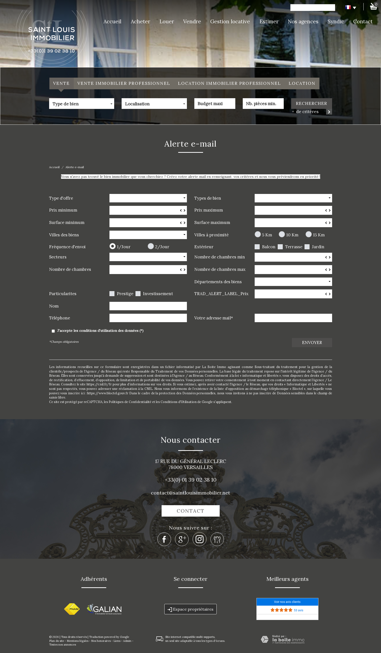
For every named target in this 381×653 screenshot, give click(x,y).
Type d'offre (61, 198)
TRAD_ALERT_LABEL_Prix (221, 293)
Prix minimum (63, 210)
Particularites (62, 293)
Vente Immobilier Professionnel (123, 83)
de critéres (305, 112)
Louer (166, 21)
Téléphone (59, 317)
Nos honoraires (101, 641)
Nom (54, 306)
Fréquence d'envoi (67, 246)
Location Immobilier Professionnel (229, 83)
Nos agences (303, 21)
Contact (363, 21)
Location (302, 83)
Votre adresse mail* (213, 317)
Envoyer (312, 342)
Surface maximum (212, 222)
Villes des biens (64, 234)
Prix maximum (208, 210)
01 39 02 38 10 (199, 479)
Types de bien (207, 198)
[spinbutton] (148, 210)
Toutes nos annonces (62, 644)
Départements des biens (218, 281)
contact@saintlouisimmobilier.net (190, 493)
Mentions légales (77, 641)
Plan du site (56, 641)
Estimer (268, 21)
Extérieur (203, 246)
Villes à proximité (211, 234)
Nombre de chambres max (219, 269)
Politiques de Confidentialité (130, 402)
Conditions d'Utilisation (179, 402)
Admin (127, 641)
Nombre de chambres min (219, 256)
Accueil (112, 21)
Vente (61, 83)
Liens (116, 641)
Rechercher (311, 103)
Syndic (336, 21)
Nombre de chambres (70, 269)
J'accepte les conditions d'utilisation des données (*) (100, 330)
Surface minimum (66, 222)
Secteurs (58, 256)
